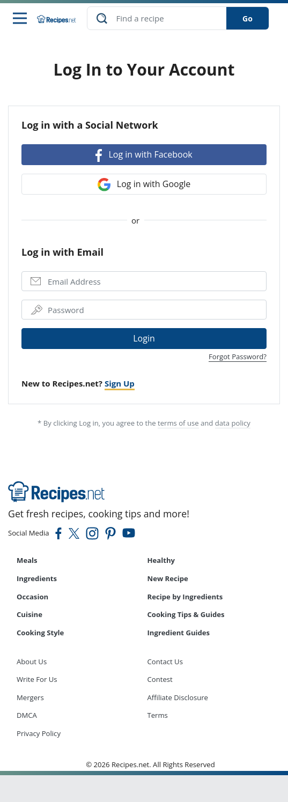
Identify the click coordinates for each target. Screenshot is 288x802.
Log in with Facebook (143, 155)
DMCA (27, 715)
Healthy (161, 560)
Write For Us (37, 679)
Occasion (32, 597)
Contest (160, 679)
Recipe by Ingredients (185, 597)
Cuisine (29, 614)
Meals (27, 560)
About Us (32, 661)
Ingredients (37, 578)
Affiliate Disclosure (177, 697)
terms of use (178, 423)
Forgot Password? (238, 356)
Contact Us (165, 661)
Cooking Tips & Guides (186, 614)
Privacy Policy (39, 733)
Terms (157, 715)
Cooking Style (40, 632)
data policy (232, 423)
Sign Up (120, 383)
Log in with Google (144, 184)
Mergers (30, 697)
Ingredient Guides (178, 632)
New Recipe (167, 578)
